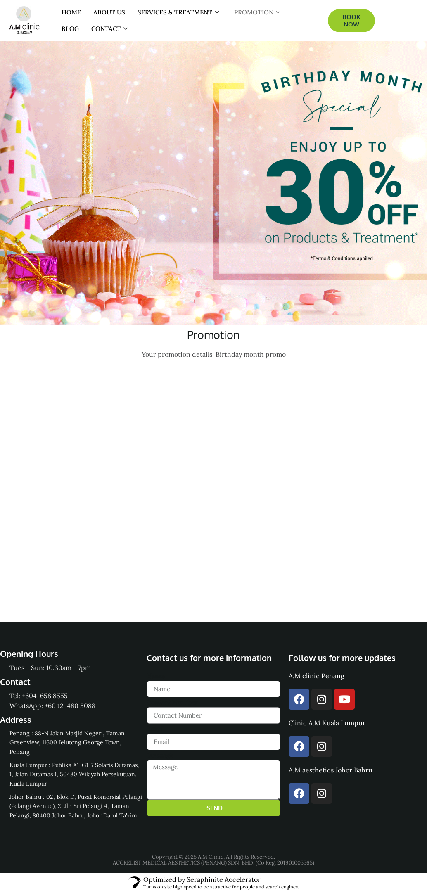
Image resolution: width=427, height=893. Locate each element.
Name (156, 676)
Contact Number (172, 702)
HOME (71, 12)
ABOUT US (109, 12)
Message (160, 755)
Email (155, 729)
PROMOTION (257, 12)
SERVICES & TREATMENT (178, 12)
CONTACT (109, 29)
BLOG (70, 29)
